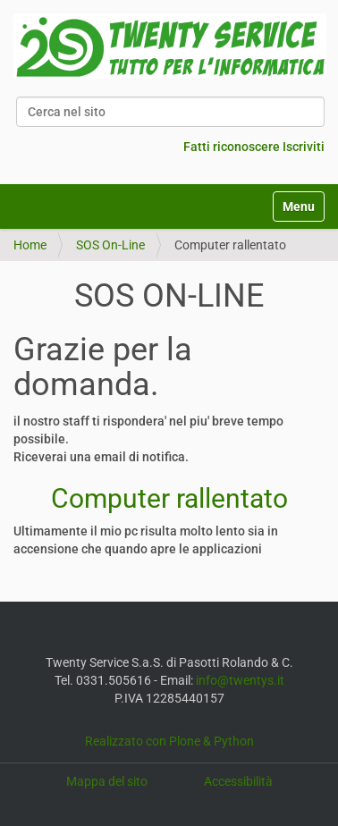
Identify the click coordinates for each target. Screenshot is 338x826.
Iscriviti (304, 146)
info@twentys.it (240, 680)
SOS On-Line (110, 245)
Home (29, 245)
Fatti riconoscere (231, 146)
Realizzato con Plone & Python (169, 741)
